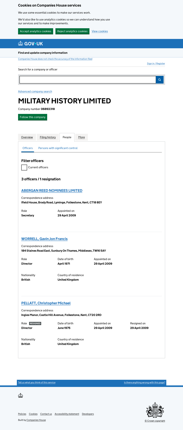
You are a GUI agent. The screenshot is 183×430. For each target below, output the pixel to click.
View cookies (100, 31)
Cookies (33, 413)
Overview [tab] (27, 137)
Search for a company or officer (37, 69)
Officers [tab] (28, 148)
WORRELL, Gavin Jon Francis (44, 239)
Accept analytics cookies (35, 31)
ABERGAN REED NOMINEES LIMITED (51, 190)
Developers (88, 413)
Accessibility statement (67, 413)
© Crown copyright (155, 420)
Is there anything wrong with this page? (144, 382)
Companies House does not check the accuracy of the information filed (55, 58)
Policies (22, 413)
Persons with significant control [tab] (57, 148)
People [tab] (67, 137)
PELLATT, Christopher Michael (46, 303)
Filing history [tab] (48, 137)
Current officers (34, 168)
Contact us (46, 413)
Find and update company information (43, 53)
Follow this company (32, 117)
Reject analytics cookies (72, 31)
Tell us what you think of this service (36, 382)
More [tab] (81, 137)
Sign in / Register (156, 63)
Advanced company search (35, 91)
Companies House (36, 420)
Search (160, 80)
